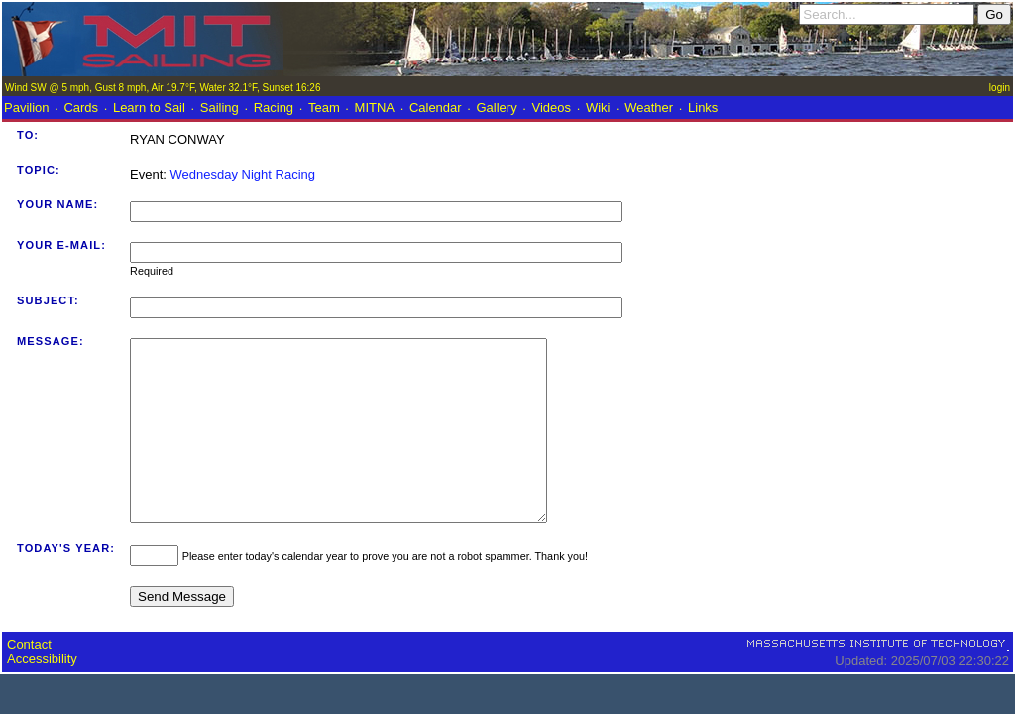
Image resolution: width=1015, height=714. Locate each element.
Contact (29, 679)
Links (703, 107)
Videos (552, 107)
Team (324, 107)
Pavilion (27, 107)
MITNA (375, 107)
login (999, 87)
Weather (648, 107)
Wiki (598, 107)
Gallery (496, 107)
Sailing (219, 107)
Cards (80, 107)
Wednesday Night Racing (242, 174)
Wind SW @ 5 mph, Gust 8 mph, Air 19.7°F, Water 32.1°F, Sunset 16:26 (162, 87)
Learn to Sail (149, 107)
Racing (273, 107)
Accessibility (42, 694)
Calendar (435, 107)
